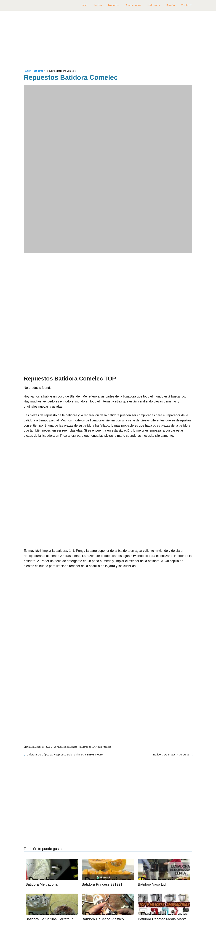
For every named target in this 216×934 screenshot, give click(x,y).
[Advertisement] (108, 41)
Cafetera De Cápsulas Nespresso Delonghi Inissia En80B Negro (65, 754)
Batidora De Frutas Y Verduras (171, 754)
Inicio (84, 5)
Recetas (113, 5)
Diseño (170, 5)
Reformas (153, 5)
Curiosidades (133, 5)
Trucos (98, 5)
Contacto (186, 5)
